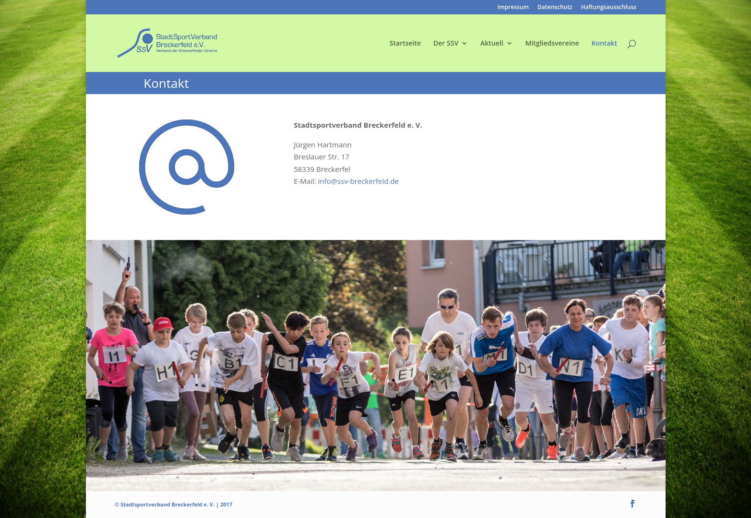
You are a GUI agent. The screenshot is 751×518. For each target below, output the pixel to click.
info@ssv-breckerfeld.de (358, 181)
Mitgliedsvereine (552, 44)
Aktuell (491, 44)
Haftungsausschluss (608, 7)
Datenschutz (554, 7)
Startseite (405, 44)
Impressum (513, 7)
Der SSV (445, 44)
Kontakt (605, 44)
